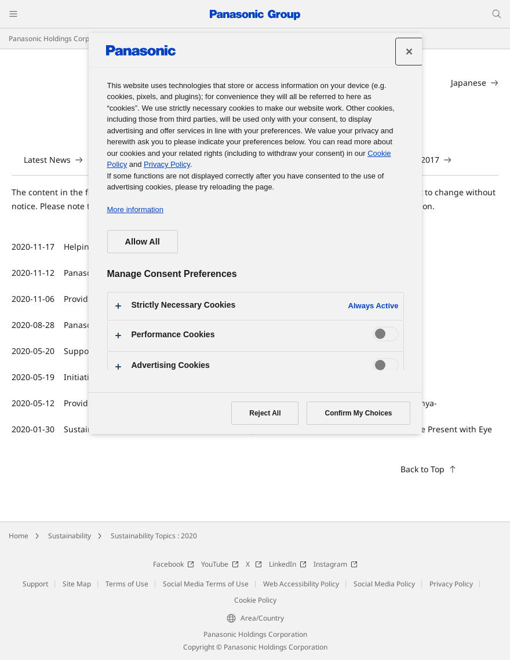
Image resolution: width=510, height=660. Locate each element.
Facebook (173, 564)
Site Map (77, 584)
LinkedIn (288, 564)
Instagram (336, 564)
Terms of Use (126, 584)
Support (35, 584)
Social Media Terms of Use (206, 584)
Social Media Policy (384, 584)
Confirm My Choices (358, 413)
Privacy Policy (451, 584)
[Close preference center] (409, 51)
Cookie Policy (255, 600)
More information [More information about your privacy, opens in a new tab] (135, 209)
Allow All (142, 241)
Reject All (264, 413)
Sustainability (69, 536)
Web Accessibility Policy (301, 584)
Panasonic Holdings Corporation (60, 38)
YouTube (220, 564)
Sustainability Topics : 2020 (154, 536)
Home (18, 536)
